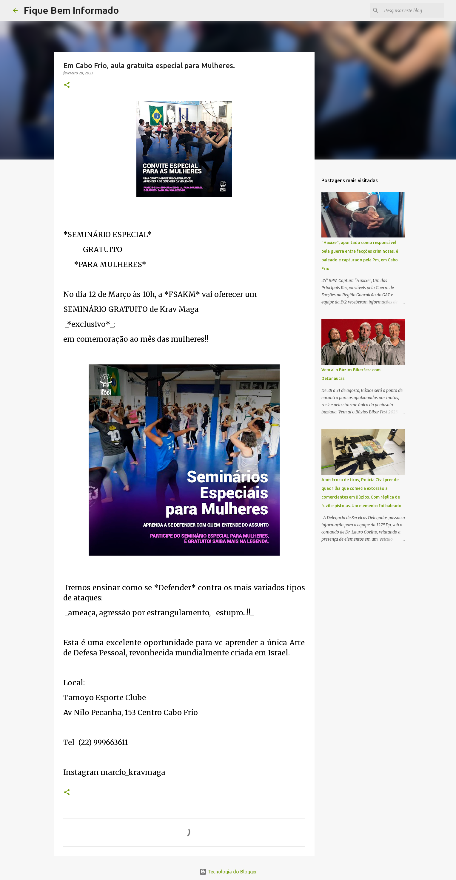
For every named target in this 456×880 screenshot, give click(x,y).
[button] (66, 85)
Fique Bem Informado (71, 10)
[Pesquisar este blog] (413, 10)
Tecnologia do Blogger (228, 871)
